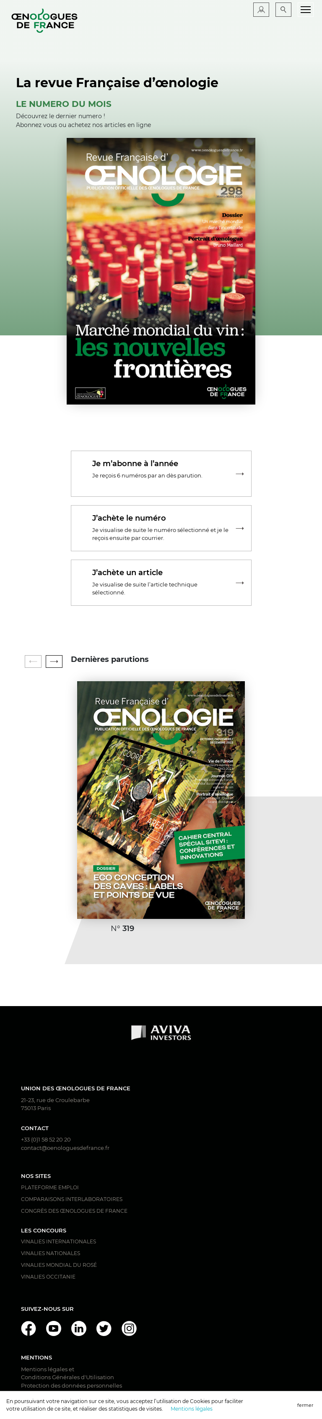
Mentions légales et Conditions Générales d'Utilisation (67, 1373)
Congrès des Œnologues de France (74, 1211)
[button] (54, 661)
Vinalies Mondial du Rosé (59, 1265)
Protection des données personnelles (71, 1385)
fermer (305, 1405)
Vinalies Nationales (50, 1253)
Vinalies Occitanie (48, 1277)
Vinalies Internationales (58, 1241)
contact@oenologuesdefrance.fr (65, 1147)
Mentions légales (192, 1409)
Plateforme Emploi (50, 1187)
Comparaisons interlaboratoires (71, 1199)
